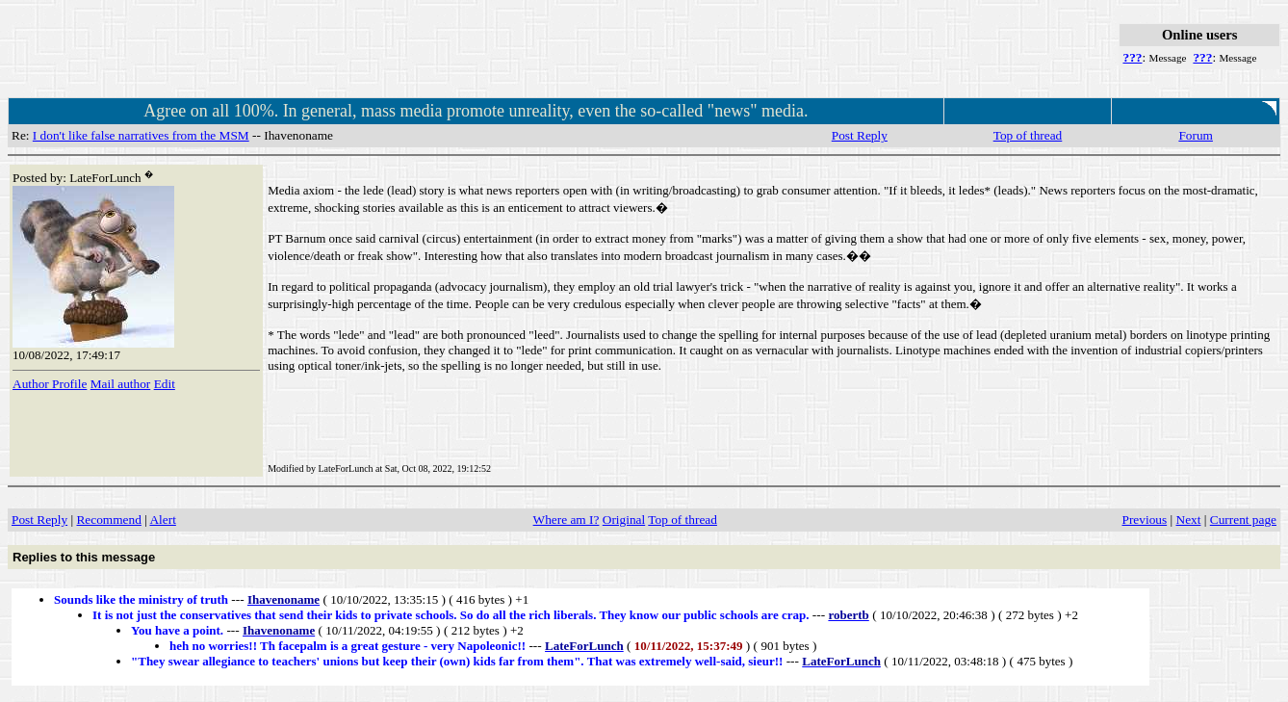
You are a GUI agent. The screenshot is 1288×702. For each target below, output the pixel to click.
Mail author (120, 384)
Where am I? (566, 519)
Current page (1243, 519)
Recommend (108, 519)
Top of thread (1028, 135)
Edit (164, 384)
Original (624, 519)
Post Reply (860, 135)
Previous (1145, 519)
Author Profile (50, 384)
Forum (1195, 135)
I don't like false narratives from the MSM (141, 135)
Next (1188, 519)
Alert (162, 519)
